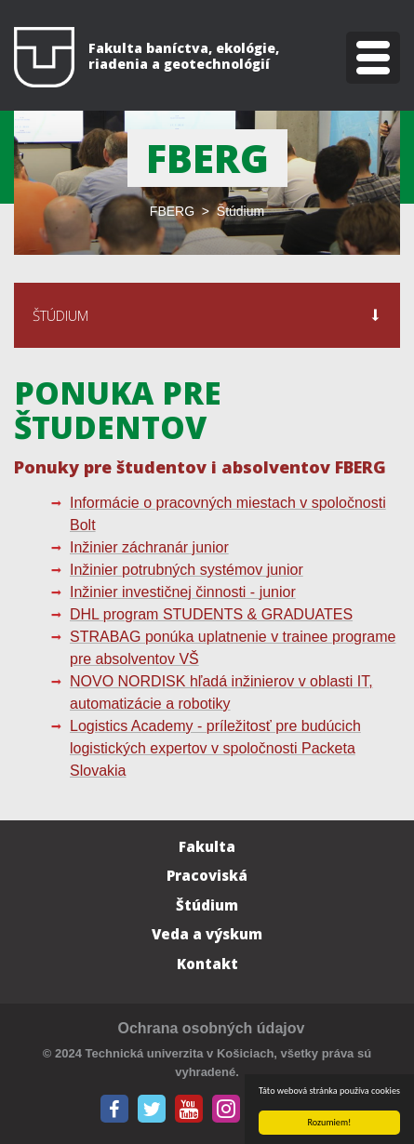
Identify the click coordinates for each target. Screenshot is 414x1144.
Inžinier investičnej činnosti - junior (183, 592)
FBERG (172, 211)
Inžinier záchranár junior (149, 547)
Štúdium (207, 905)
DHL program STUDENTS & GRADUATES (211, 614)
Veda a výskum (207, 934)
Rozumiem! (330, 1122)
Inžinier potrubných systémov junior (186, 570)
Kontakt (207, 963)
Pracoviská (207, 875)
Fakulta (207, 846)
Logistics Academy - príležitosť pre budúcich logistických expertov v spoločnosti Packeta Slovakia (215, 748)
